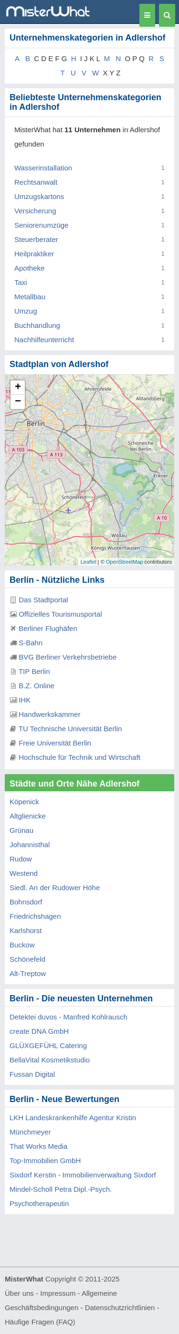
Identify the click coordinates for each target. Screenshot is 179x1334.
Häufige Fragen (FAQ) (40, 1322)
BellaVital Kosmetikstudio (50, 1060)
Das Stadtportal (43, 600)
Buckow (22, 945)
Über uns (19, 1293)
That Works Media (38, 1146)
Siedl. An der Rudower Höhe (55, 887)
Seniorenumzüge (41, 225)
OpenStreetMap (124, 562)
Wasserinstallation (43, 168)
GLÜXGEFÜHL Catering (48, 1045)
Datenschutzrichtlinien (120, 1307)
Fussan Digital (32, 1074)
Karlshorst (26, 930)
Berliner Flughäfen (48, 628)
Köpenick (24, 802)
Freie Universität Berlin (55, 743)
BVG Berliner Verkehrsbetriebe (67, 657)
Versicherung (35, 211)
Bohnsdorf (26, 902)
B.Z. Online (36, 686)
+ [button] (18, 387)
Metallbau (29, 297)
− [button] (18, 402)
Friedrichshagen (35, 916)
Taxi (20, 282)
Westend (24, 873)
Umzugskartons (39, 196)
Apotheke (29, 268)
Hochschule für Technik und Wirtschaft (79, 757)
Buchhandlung (37, 325)
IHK (25, 700)
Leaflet (88, 562)
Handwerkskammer (49, 714)
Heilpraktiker (34, 254)
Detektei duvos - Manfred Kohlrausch (68, 1017)
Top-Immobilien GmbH (45, 1160)
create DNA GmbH (39, 1031)
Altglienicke (28, 816)
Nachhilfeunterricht (44, 340)
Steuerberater (36, 239)
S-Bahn (30, 643)
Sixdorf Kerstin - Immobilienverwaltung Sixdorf (83, 1175)
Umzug (25, 311)
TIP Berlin (34, 671)
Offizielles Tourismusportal (60, 614)
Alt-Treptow (28, 973)
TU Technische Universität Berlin (70, 729)
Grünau (21, 830)
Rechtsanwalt (35, 182)
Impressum (57, 1293)
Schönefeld (27, 959)
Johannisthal (30, 844)
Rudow (21, 859)
